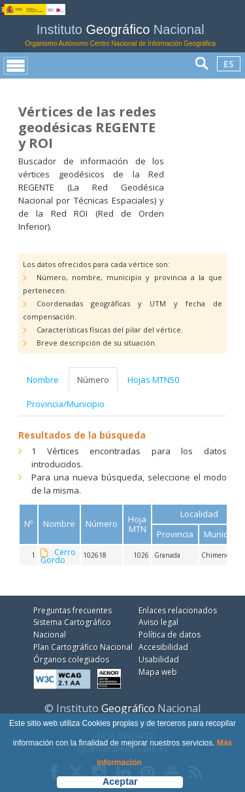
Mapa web (158, 671)
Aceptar (120, 781)
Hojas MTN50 (153, 380)
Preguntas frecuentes (72, 610)
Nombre (43, 380)
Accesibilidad (163, 647)
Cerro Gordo (58, 556)
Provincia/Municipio (66, 404)
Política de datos (170, 634)
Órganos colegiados (71, 659)
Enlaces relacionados (178, 610)
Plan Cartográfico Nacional (83, 647)
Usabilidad (159, 659)
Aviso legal (158, 622)
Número (93, 380)
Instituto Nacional (120, 35)
